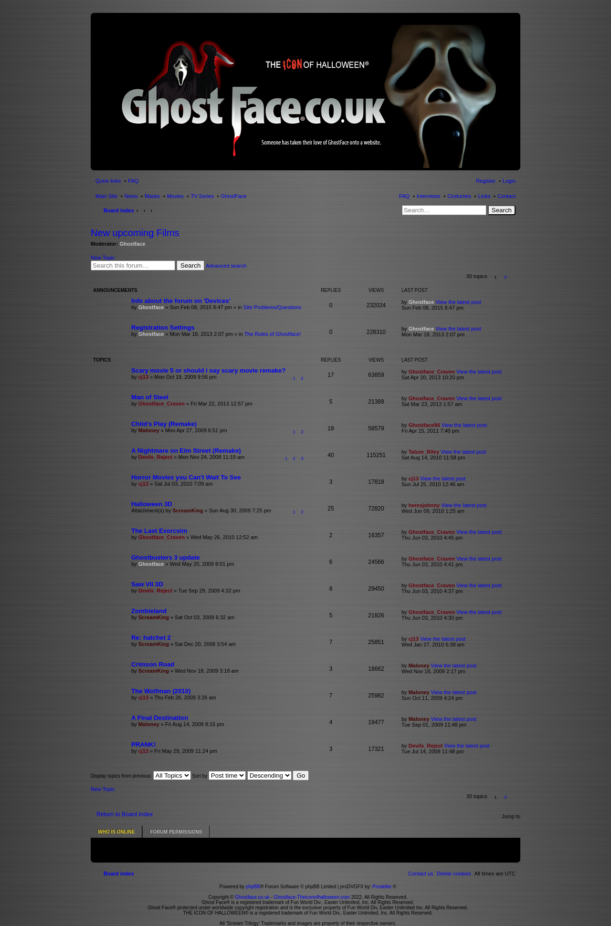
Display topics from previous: (141, 776)
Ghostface (133, 244)
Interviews (429, 196)
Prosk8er (381, 880)
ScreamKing (187, 510)
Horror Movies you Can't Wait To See (186, 477)
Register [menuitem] (485, 181)
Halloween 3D (151, 504)
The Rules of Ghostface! (272, 334)
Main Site (106, 196)
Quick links (108, 181)
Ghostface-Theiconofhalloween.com (312, 890)
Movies (175, 196)
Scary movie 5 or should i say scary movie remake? (208, 370)
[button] (515, 277)
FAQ (404, 196)
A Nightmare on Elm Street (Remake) (186, 450)
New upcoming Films (135, 233)
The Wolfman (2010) (160, 691)
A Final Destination (159, 717)
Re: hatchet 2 (151, 637)
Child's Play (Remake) (164, 423)
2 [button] (505, 277)
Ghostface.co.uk (253, 890)
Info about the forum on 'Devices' (181, 300)
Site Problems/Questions (272, 307)
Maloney (148, 430)
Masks (152, 196)
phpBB (253, 880)
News (131, 196)
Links (484, 196)
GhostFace (234, 196)
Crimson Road (152, 664)
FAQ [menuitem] (133, 181)
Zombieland (149, 610)
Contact (506, 196)
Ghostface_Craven (432, 372)
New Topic (103, 257)
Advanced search (226, 266)
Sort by (218, 776)
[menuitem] (454, 867)
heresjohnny (424, 505)
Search (502, 210)
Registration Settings (163, 327)
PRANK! (143, 744)
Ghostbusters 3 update (165, 557)
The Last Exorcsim (159, 530)
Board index (119, 210)
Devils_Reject (155, 457)
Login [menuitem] (509, 181)
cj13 (143, 377)
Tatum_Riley (424, 452)
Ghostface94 (424, 425)
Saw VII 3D (147, 584)
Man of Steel (150, 397)
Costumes (459, 196)
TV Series (201, 196)
